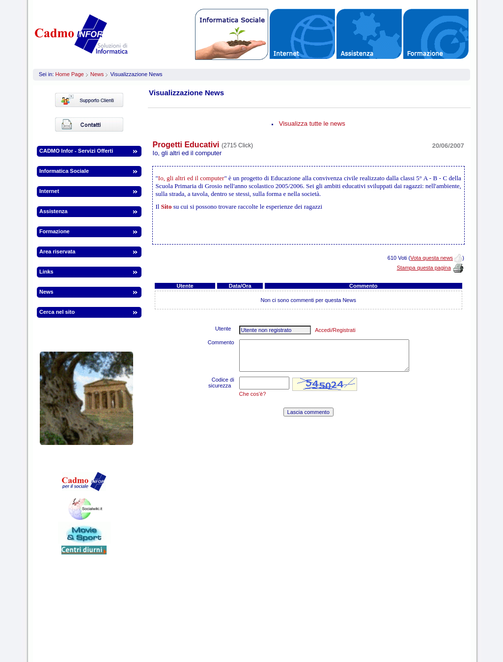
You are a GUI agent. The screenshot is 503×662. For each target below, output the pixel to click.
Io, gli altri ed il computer (191, 178)
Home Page (70, 74)
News (97, 74)
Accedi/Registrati (335, 330)
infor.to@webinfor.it (383, 614)
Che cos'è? (252, 394)
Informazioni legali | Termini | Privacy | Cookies (248, 637)
